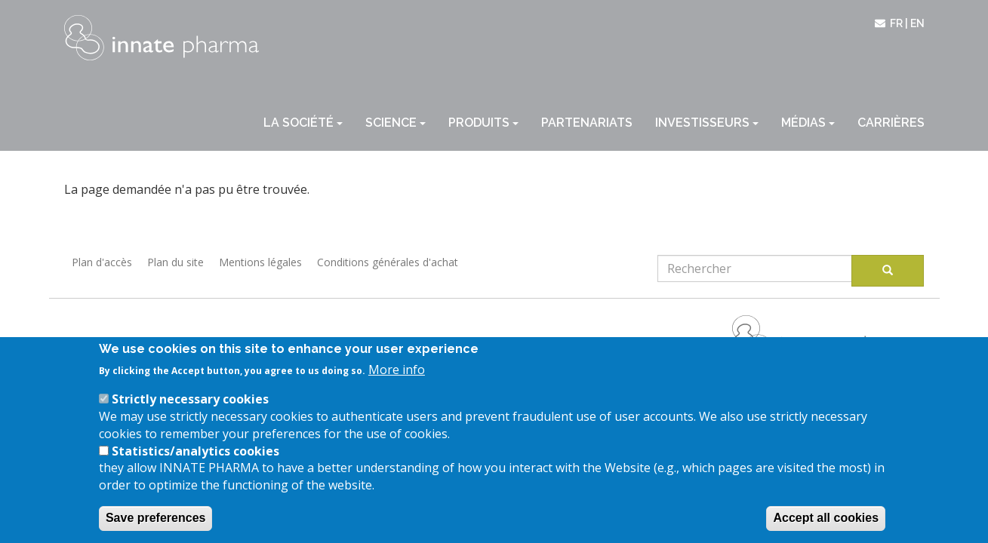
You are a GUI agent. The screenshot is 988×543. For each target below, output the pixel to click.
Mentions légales (260, 262)
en (917, 23)
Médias (808, 122)
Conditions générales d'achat (387, 262)
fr (896, 23)
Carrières (891, 122)
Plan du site (175, 262)
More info (396, 377)
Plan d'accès (102, 262)
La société (303, 122)
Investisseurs (707, 122)
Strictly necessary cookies (190, 406)
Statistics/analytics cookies (195, 457)
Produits (483, 122)
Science (395, 122)
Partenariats (587, 122)
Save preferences (156, 525)
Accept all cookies (826, 525)
